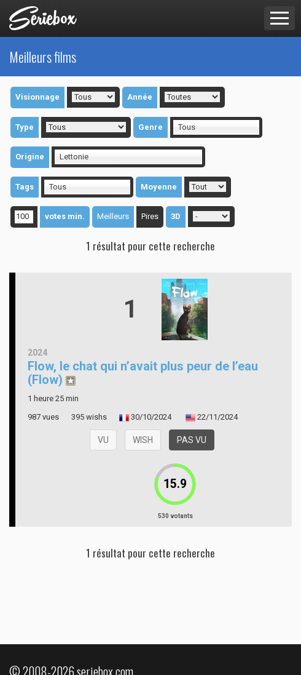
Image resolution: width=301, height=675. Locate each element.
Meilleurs (113, 216)
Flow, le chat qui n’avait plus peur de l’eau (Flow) (143, 373)
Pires (149, 216)
